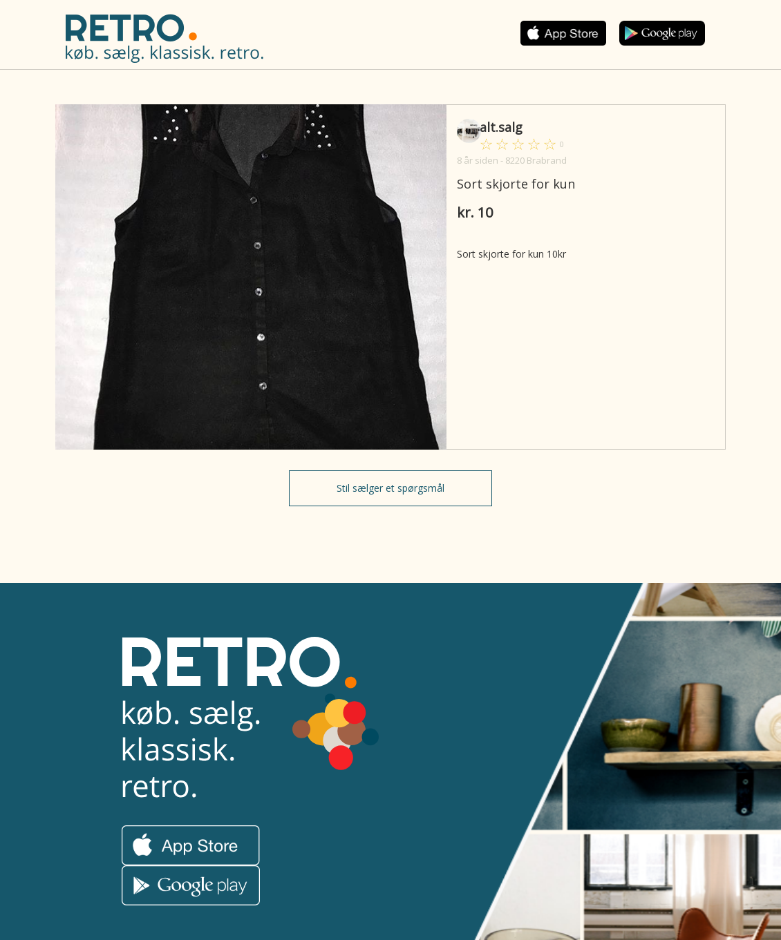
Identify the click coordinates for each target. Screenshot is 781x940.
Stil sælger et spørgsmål (390, 488)
